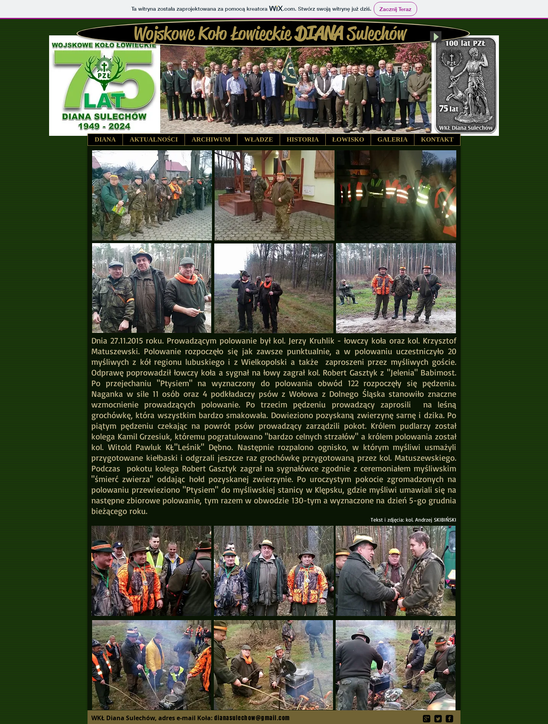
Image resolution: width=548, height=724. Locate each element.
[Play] (435, 36)
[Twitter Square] (438, 718)
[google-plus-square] (426, 718)
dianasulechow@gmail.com (252, 718)
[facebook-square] (449, 718)
